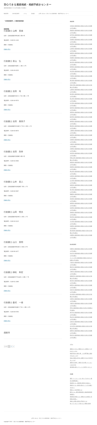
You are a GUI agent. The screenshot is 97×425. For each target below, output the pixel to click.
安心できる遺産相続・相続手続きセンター (27, 4)
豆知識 (32, 13)
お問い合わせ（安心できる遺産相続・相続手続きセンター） (54, 13)
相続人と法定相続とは (76, 390)
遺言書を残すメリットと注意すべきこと (81, 367)
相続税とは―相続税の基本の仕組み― (80, 383)
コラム (25, 13)
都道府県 (6, 13)
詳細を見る (7, 49)
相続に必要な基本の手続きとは (78, 401)
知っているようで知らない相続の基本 (80, 403)
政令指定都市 (16, 13)
